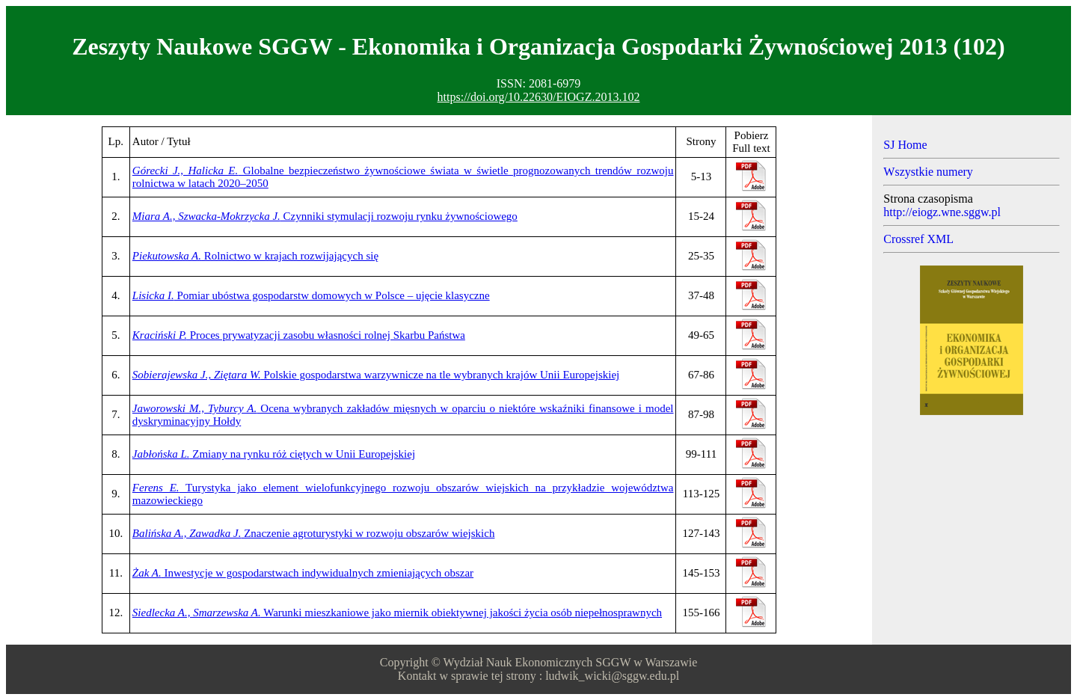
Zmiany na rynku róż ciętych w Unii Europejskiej (273, 454)
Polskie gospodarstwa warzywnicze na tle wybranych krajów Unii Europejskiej (375, 375)
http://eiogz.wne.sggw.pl (942, 212)
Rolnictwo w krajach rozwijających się (255, 256)
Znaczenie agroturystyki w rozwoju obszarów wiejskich (313, 533)
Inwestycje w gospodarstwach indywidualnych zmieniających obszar (302, 573)
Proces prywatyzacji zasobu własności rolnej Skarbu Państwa (298, 335)
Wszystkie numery (928, 171)
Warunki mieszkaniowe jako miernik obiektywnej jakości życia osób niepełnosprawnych (397, 612)
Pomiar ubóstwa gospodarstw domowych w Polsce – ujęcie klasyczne (311, 295)
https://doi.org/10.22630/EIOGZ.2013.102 (539, 96)
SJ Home (905, 144)
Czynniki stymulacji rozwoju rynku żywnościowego (325, 216)
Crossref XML (918, 239)
